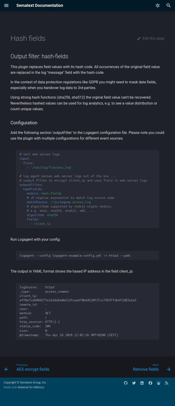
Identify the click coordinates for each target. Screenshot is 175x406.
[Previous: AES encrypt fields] (28, 368)
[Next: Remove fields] (151, 368)
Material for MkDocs (31, 387)
